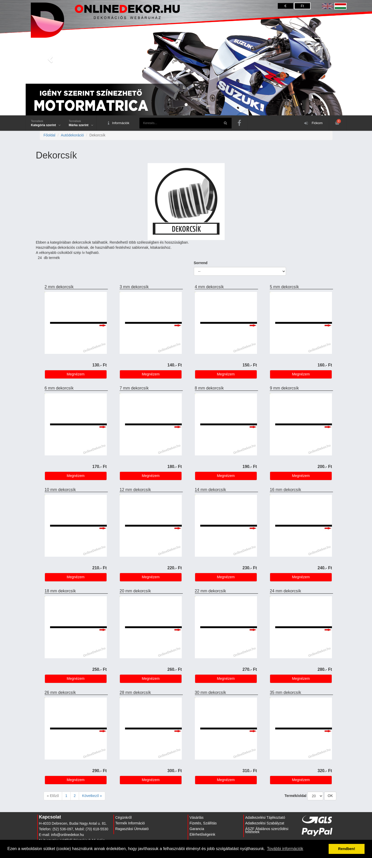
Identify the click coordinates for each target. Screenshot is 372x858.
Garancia (196, 829)
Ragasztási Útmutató (132, 829)
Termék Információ (130, 823)
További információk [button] (285, 848)
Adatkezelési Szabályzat (264, 823)
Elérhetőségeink (202, 834)
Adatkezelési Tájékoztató (265, 817)
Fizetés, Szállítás (203, 823)
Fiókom (313, 123)
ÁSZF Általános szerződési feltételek (266, 830)
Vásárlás (196, 817)
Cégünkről (123, 817)
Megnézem (75, 374)
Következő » (92, 796)
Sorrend (201, 263)
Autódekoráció (72, 135)
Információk (118, 123)
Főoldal (49, 135)
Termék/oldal (295, 796)
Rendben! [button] (346, 849)
